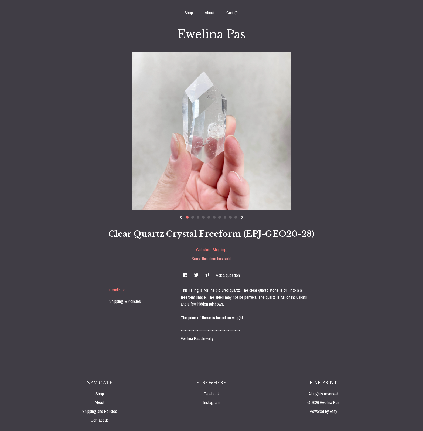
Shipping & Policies (125, 301)
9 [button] (230, 217)
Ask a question (228, 275)
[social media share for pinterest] (207, 275)
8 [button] (225, 217)
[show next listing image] (242, 218)
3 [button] (198, 217)
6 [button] (214, 217)
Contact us (100, 420)
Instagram (211, 402)
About (209, 13)
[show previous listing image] (180, 218)
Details (117, 290)
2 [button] (192, 217)
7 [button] (219, 217)
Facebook (211, 394)
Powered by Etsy (323, 411)
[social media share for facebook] (186, 275)
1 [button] (187, 217)
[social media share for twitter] (197, 275)
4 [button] (203, 217)
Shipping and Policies (99, 411)
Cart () (232, 13)
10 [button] (235, 217)
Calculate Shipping (211, 250)
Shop (189, 13)
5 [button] (208, 217)
